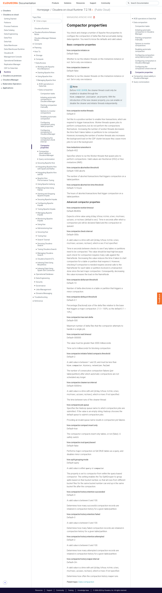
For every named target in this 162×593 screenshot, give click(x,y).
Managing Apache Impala (44, 214)
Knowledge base (83, 590)
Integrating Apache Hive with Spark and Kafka (47, 168)
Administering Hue (44, 228)
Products (55, 3)
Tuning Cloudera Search (47, 249)
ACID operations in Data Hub (46, 85)
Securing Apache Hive (46, 163)
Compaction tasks (47, 94)
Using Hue (41, 224)
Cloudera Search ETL (45, 259)
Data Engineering (43, 278)
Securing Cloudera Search (44, 244)
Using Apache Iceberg (46, 184)
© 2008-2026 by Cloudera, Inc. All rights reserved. (110, 590)
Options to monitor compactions (47, 112)
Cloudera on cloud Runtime (67, 9)
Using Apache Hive (44, 76)
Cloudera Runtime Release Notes (45, 33)
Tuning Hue (41, 236)
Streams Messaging (44, 293)
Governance (41, 286)
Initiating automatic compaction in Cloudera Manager (48, 99)
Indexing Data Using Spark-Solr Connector (46, 269)
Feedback (159, 298)
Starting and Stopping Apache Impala (46, 195)
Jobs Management (43, 290)
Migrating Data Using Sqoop (45, 189)
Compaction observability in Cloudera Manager (46, 153)
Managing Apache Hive (46, 80)
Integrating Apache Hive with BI (47, 173)
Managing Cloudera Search (45, 254)
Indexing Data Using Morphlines (45, 264)
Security (39, 282)
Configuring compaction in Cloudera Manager (47, 132)
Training (71, 590)
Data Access (41, 63)
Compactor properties (44, 147)
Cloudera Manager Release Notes (45, 39)
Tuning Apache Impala (46, 209)
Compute (39, 59)
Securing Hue (42, 232)
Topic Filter (36, 17)
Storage (39, 55)
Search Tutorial (43, 240)
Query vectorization (47, 159)
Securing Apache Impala (47, 199)
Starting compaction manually (48, 106)
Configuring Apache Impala (45, 204)
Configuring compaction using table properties (47, 124)
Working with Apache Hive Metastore (45, 68)
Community (105, 3)
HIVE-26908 (81, 90)
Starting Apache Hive (45, 73)
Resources (80, 3)
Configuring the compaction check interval (47, 140)
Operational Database (44, 274)
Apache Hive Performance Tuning (45, 179)
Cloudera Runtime (41, 28)
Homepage (43, 9)
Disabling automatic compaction (48, 118)
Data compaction (46, 90)
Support (93, 3)
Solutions (67, 3)
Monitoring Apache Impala (45, 220)
